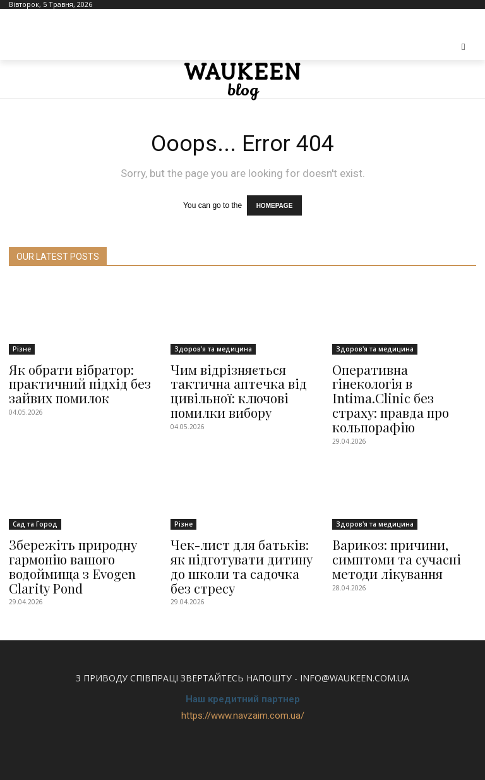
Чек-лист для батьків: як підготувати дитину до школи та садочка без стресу (238, 536)
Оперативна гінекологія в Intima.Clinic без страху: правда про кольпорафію (403, 376)
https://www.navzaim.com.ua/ (242, 682)
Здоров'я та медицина (213, 344)
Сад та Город (35, 498)
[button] (464, 47)
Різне (22, 344)
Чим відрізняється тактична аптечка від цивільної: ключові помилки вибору (229, 382)
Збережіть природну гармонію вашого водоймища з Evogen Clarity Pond (66, 536)
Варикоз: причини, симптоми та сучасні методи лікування (389, 530)
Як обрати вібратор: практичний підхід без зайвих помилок (71, 376)
